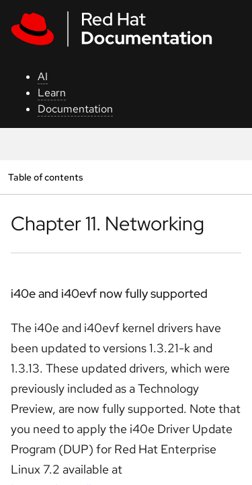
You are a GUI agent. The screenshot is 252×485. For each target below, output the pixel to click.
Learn (52, 93)
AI (43, 76)
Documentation (75, 109)
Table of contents (45, 176)
